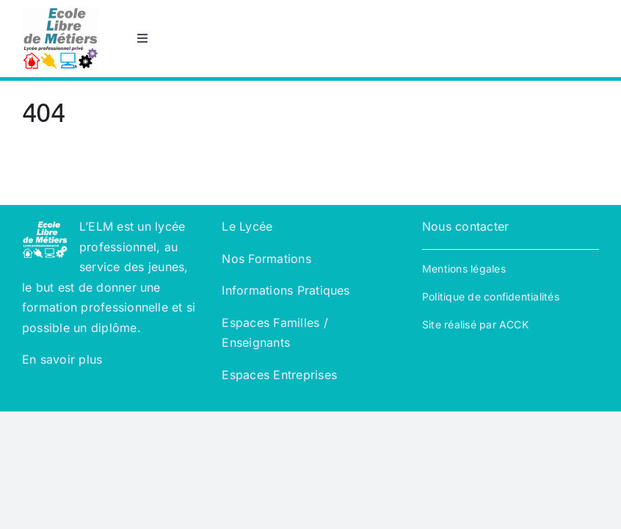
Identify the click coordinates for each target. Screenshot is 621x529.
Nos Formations (266, 258)
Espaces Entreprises (279, 374)
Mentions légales (464, 268)
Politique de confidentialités (490, 296)
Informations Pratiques (285, 290)
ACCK (514, 324)
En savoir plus (64, 359)
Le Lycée (247, 226)
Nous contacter (465, 226)
